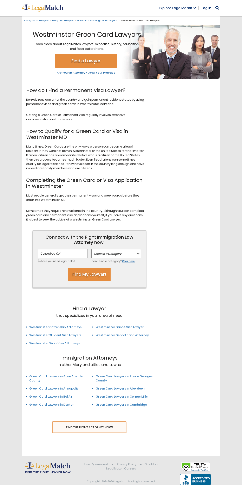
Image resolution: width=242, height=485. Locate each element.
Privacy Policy (126, 457)
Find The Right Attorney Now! (89, 427)
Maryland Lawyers (62, 20)
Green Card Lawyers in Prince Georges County (124, 378)
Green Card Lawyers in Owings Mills (122, 396)
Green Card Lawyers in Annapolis (53, 388)
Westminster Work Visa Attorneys (54, 343)
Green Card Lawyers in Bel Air (50, 396)
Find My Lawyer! (89, 274)
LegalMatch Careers (121, 461)
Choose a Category (107, 254)
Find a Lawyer (85, 61)
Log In (206, 8)
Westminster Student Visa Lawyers (55, 335)
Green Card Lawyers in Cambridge (121, 405)
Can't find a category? (113, 261)
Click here (128, 261)
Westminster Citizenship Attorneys (55, 327)
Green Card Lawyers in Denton (51, 405)
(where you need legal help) (56, 261)
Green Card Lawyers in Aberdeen (120, 388)
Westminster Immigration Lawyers (97, 20)
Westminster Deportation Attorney (122, 335)
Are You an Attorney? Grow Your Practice (86, 73)
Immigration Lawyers (36, 20)
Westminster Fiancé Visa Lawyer (120, 327)
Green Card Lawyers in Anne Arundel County (56, 378)
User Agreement (96, 457)
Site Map (151, 457)
